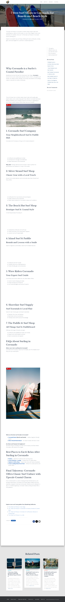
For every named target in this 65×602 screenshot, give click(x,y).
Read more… (10, 588)
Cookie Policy (30, 599)
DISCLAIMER (37, 599)
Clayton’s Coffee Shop (14, 462)
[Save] (8, 105)
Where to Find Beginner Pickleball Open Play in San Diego (53, 82)
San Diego (13, 520)
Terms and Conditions (22, 599)
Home (8, 599)
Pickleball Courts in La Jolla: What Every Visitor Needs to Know (32, 574)
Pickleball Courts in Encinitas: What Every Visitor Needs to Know (53, 64)
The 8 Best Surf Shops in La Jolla (16, 515)
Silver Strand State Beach (15, 440)
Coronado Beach (12, 437)
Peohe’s (10, 458)
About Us (43, 599)
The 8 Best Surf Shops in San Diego (16, 506)
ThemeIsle (57, 599)
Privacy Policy (13, 599)
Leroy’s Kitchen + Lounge (14, 460)
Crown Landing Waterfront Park (16, 463)
